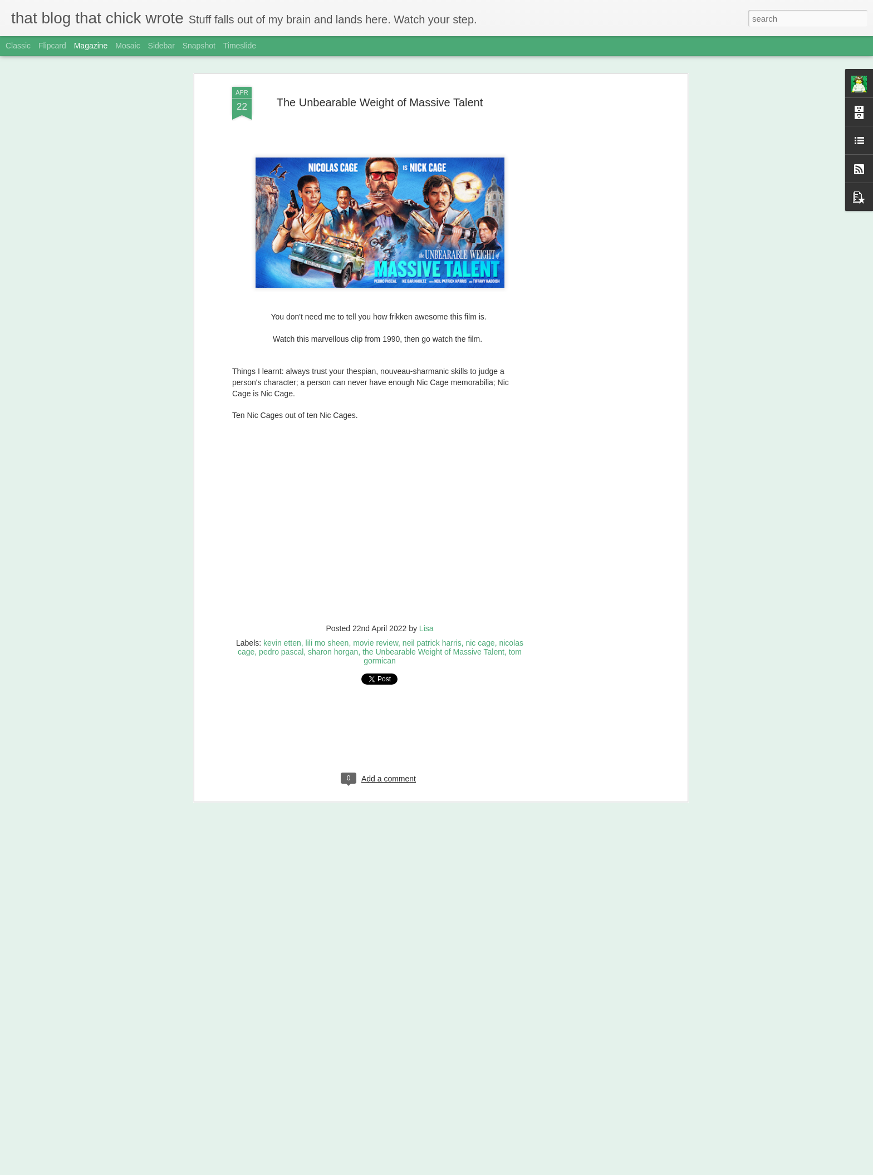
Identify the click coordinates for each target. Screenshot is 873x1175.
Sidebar (161, 45)
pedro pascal (281, 647)
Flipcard (52, 45)
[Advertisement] (588, 258)
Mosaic (127, 45)
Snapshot (199, 45)
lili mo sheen (327, 638)
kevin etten (282, 638)
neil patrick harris (432, 638)
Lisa (426, 624)
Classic (18, 45)
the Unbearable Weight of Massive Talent (433, 647)
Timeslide (239, 45)
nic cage (479, 638)
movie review (375, 638)
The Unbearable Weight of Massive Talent (380, 98)
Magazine (91, 45)
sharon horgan (333, 647)
